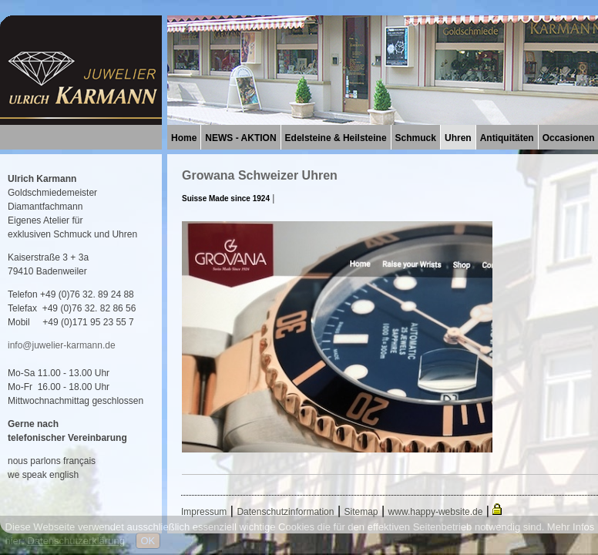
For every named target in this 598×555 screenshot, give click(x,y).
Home (184, 138)
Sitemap (361, 511)
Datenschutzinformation (285, 511)
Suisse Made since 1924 (226, 198)
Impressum (204, 511)
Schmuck (415, 138)
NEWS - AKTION (240, 138)
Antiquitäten (507, 138)
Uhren (458, 138)
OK (148, 541)
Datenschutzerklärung (75, 541)
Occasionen (569, 138)
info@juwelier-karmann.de (62, 345)
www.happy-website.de (435, 511)
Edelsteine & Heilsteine (336, 138)
